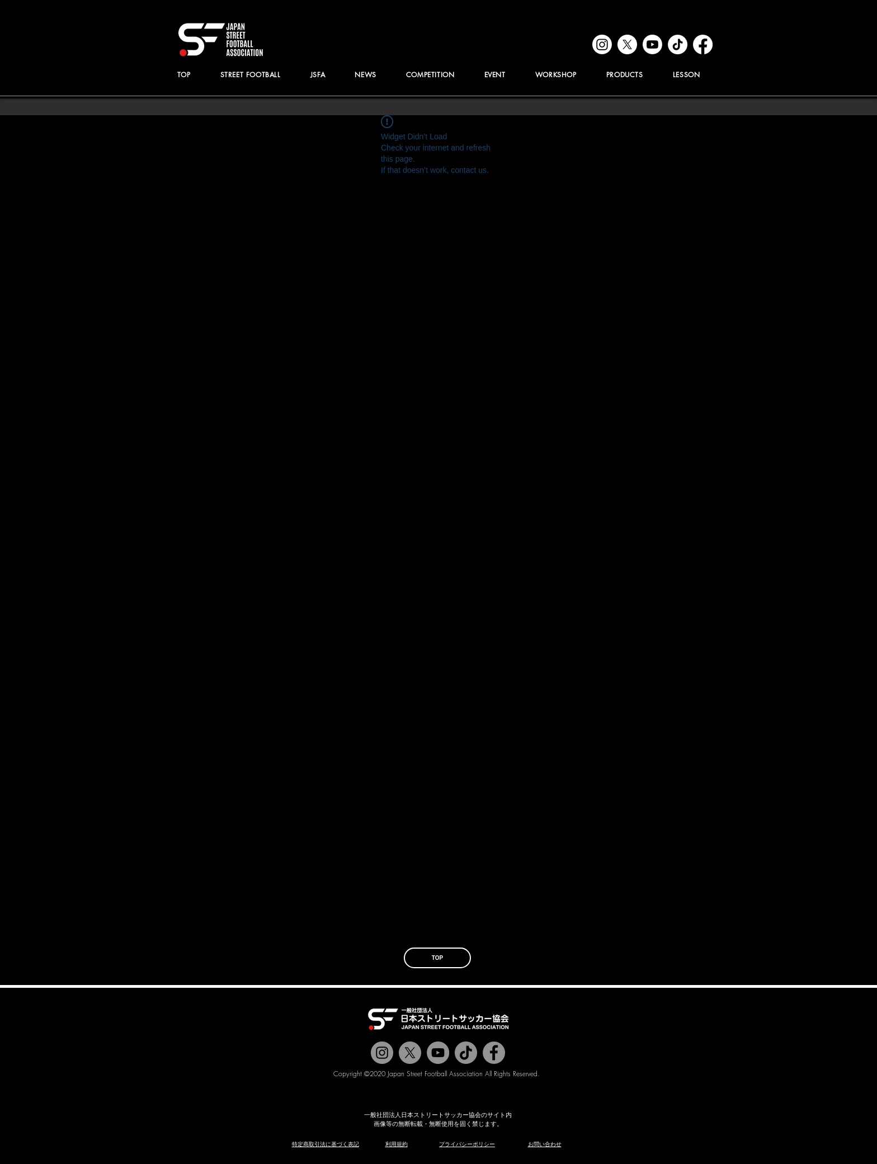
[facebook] (703, 44)
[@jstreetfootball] (382, 1053)
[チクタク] (466, 1053)
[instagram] (602, 44)
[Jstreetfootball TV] (438, 1053)
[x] (627, 44)
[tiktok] (677, 44)
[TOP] (437, 958)
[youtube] (652, 44)
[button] (318, 74)
